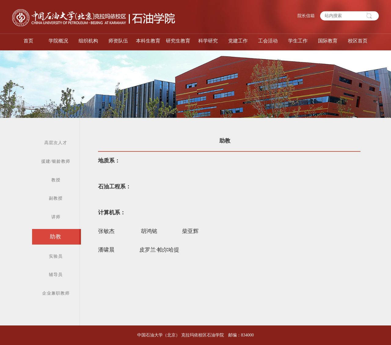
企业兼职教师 (56, 293)
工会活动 (268, 40)
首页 (28, 40)
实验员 (56, 256)
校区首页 (357, 40)
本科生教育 (148, 40)
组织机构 (88, 40)
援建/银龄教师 (55, 161)
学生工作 (298, 40)
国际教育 (328, 40)
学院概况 (58, 40)
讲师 (55, 217)
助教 (55, 237)
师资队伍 (118, 40)
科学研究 (208, 40)
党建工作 (238, 40)
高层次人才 (55, 142)
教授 (55, 180)
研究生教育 (178, 40)
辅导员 (56, 274)
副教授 (56, 198)
